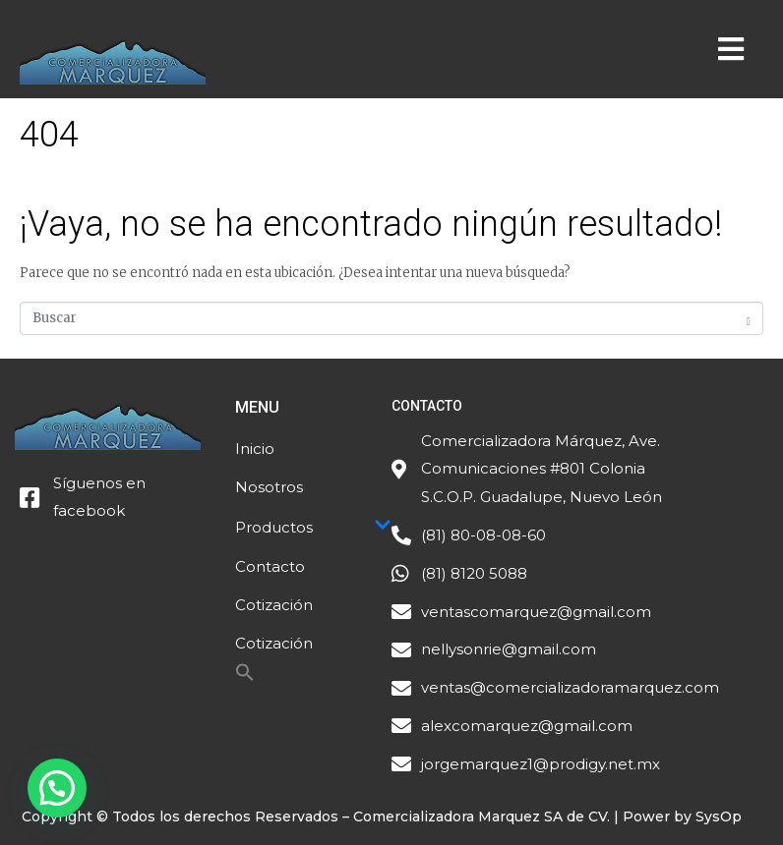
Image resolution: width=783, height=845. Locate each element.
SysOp (718, 816)
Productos (313, 526)
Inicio (254, 448)
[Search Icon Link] (245, 677)
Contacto (270, 566)
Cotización (274, 604)
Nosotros (269, 487)
